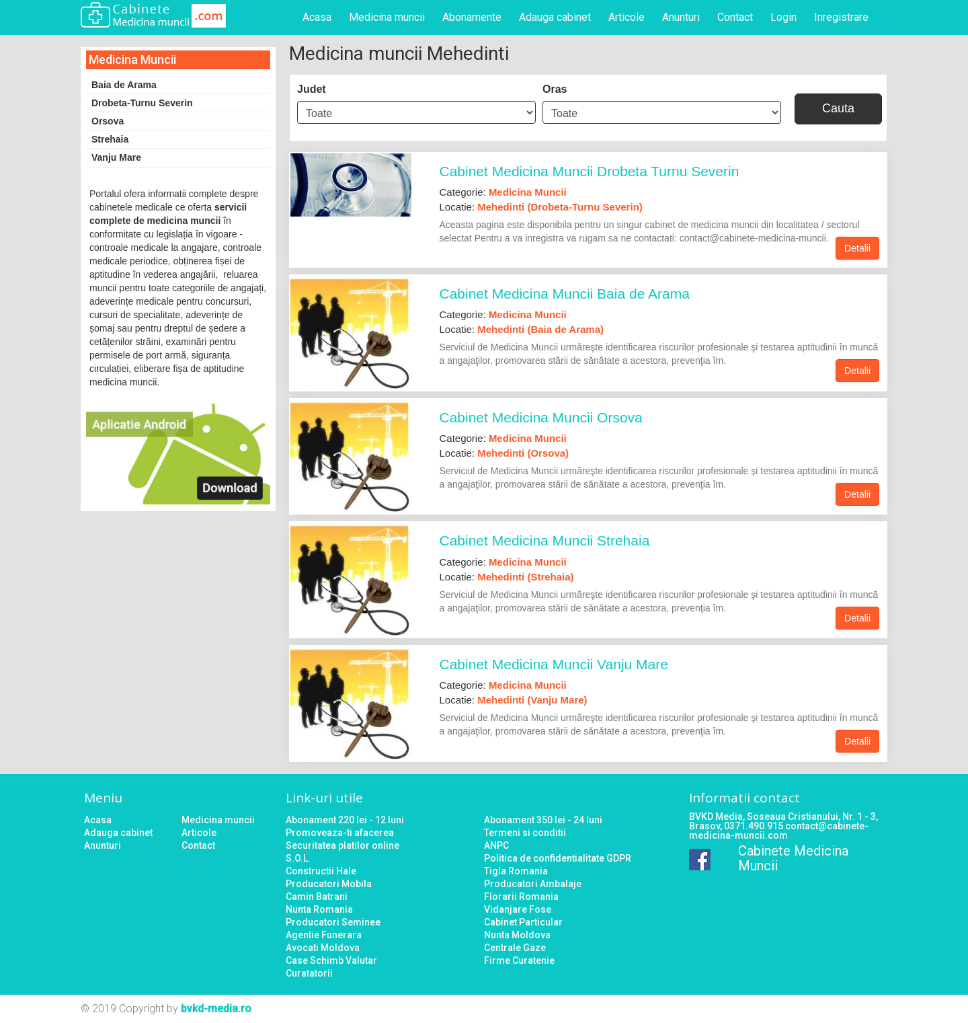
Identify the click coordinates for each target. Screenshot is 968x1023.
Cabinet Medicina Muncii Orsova (541, 417)
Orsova (107, 121)
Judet (311, 89)
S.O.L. (298, 858)
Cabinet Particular (523, 922)
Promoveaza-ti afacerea (340, 832)
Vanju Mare (116, 157)
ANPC (496, 845)
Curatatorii (309, 973)
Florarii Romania (521, 896)
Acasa (316, 17)
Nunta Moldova (517, 935)
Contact (735, 17)
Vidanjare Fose (517, 909)
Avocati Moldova (323, 947)
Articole (626, 17)
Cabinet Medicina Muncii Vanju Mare (554, 664)
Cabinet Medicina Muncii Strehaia (545, 540)
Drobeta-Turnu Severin (142, 103)
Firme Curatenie (519, 960)
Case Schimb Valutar (331, 960)
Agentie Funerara (324, 935)
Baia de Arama (124, 84)
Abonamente (471, 17)
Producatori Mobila (329, 883)
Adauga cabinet (555, 17)
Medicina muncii (387, 17)
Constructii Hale (321, 871)
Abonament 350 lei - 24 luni (543, 820)
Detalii (857, 248)
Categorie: (503, 192)
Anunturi (681, 17)
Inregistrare (841, 17)
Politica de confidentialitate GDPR (557, 858)
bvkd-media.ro (216, 1008)
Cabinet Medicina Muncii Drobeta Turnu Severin (589, 171)
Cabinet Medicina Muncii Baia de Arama (565, 293)
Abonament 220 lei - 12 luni (345, 820)
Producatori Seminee (333, 922)
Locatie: (541, 207)
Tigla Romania (516, 871)
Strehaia (109, 139)
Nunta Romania (319, 909)
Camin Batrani (317, 896)
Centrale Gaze (515, 947)
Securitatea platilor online (342, 845)
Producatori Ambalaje (532, 883)
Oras (554, 89)
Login (783, 17)
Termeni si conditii (525, 832)
